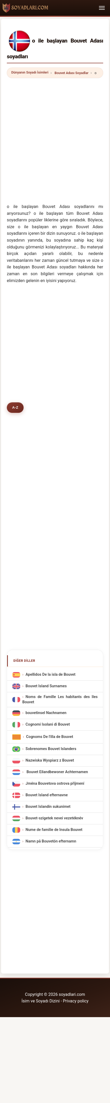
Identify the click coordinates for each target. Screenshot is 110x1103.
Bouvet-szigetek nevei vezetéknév (54, 818)
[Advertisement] (55, 137)
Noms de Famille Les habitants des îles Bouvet (60, 699)
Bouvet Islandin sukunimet (47, 806)
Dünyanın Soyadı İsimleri (29, 72)
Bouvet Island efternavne (46, 795)
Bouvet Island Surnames (46, 686)
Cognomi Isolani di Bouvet (47, 724)
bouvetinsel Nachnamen (45, 713)
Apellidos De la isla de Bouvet (50, 675)
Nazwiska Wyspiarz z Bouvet (49, 760)
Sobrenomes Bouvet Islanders (50, 749)
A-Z (15, 407)
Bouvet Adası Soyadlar (71, 73)
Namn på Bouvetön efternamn (50, 841)
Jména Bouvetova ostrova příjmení (54, 783)
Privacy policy (76, 1000)
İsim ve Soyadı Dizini (41, 1000)
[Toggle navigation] (101, 8)
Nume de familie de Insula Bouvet (53, 830)
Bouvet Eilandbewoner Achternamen (56, 772)
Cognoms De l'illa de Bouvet (49, 737)
